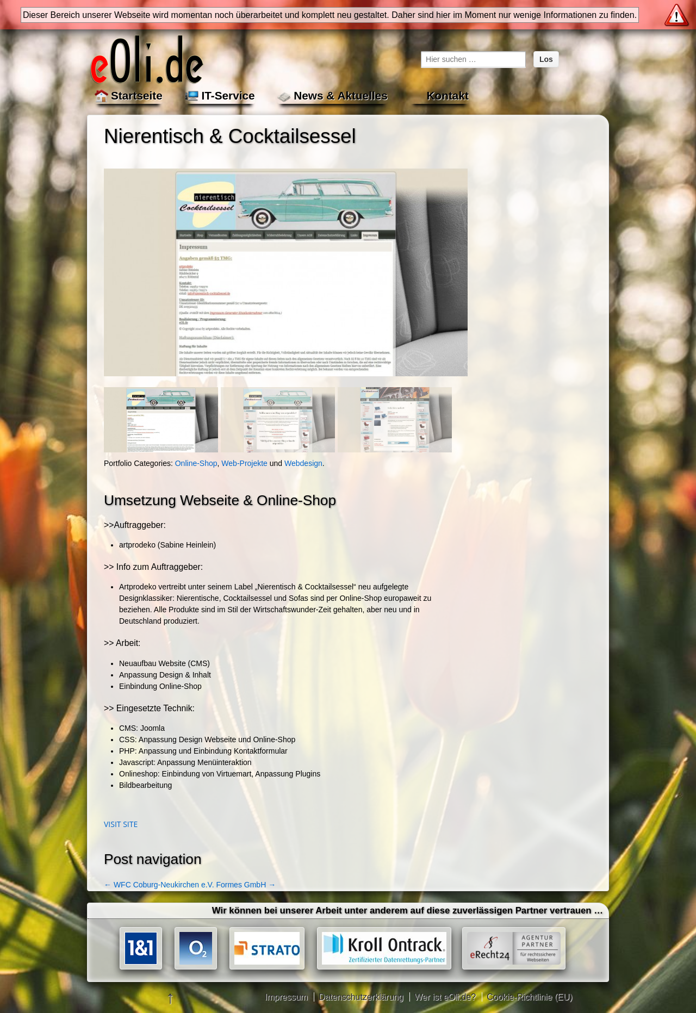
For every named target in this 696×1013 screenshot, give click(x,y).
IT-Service (227, 95)
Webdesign (303, 463)
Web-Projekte (244, 463)
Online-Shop (196, 463)
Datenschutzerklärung (361, 997)
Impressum (286, 997)
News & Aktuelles (341, 95)
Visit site (121, 824)
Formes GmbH (246, 884)
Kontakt (447, 95)
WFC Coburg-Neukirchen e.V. (159, 884)
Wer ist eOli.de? (445, 997)
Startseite (137, 95)
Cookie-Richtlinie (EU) (529, 997)
